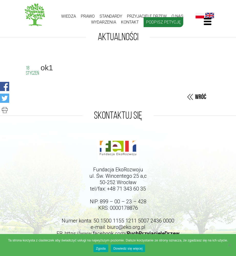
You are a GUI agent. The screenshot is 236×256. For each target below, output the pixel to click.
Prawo (88, 16)
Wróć (200, 97)
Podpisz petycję (163, 22)
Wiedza (68, 16)
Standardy (111, 16)
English (209, 15)
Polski (200, 15)
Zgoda (101, 248)
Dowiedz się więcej (128, 248)
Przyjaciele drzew (147, 16)
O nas (177, 16)
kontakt (130, 22)
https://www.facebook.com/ (122, 233)
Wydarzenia (103, 22)
